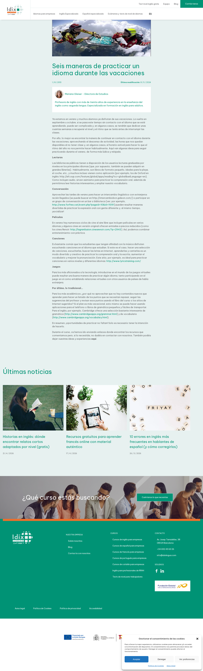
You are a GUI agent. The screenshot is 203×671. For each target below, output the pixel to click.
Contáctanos (191, 4)
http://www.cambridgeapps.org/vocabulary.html (80, 317)
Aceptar (136, 659)
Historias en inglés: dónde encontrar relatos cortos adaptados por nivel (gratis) (26, 441)
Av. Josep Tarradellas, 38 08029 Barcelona (168, 541)
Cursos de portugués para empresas (129, 558)
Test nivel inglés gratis (149, 4)
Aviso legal (171, 666)
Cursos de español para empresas (128, 545)
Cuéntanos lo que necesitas (155, 497)
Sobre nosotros (75, 541)
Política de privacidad (70, 608)
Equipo (166, 4)
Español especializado (93, 14)
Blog (176, 4)
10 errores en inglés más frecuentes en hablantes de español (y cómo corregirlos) (153, 441)
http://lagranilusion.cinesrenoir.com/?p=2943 (95, 229)
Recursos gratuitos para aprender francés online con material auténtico (94, 441)
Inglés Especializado (68, 14)
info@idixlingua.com (166, 555)
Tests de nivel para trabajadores (127, 576)
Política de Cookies (156, 666)
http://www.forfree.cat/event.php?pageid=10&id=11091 (83, 204)
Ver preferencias (187, 659)
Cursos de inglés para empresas (127, 539)
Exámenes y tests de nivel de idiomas (125, 14)
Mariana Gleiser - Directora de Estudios (81, 94)
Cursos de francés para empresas (128, 552)
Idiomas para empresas (44, 14)
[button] (197, 638)
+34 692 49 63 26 (165, 549)
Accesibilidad (95, 608)
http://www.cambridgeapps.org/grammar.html (91, 314)
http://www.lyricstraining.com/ (123, 261)
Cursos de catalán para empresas (128, 564)
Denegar (162, 659)
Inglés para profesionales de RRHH (128, 570)
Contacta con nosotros (79, 553)
